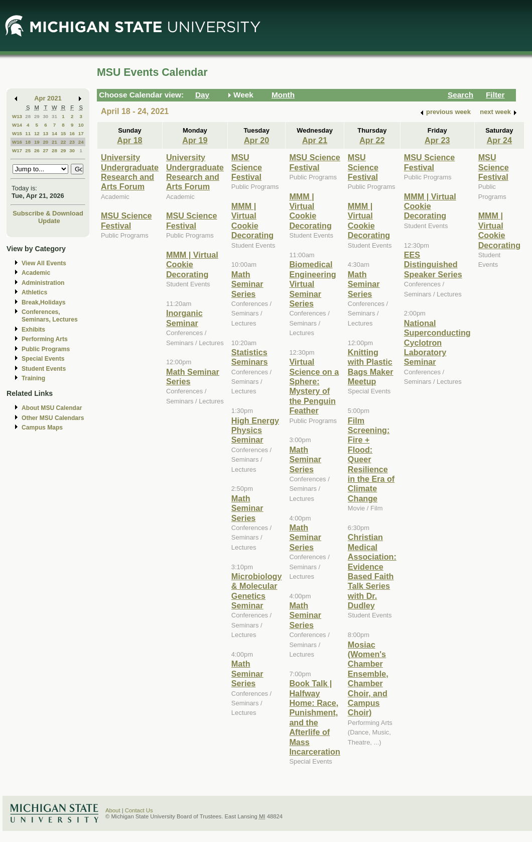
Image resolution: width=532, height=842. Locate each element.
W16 (17, 142)
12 (37, 133)
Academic (36, 272)
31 (54, 116)
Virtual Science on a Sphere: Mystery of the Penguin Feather (314, 386)
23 (72, 142)
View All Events (44, 263)
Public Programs (46, 349)
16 (72, 133)
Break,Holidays (44, 302)
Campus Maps (42, 427)
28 (28, 116)
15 (63, 133)
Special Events (43, 358)
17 (81, 133)
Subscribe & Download (48, 213)
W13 (17, 116)
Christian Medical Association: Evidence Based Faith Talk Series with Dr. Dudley (372, 571)
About (112, 810)
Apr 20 (256, 140)
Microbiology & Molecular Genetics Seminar (256, 591)
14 (54, 133)
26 (37, 150)
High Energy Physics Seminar (255, 430)
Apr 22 (371, 140)
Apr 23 (437, 140)
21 (54, 142)
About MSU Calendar (52, 407)
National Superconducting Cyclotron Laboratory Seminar (437, 343)
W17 (17, 150)
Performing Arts (45, 339)
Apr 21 (314, 140)
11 (28, 133)
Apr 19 (194, 140)
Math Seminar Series (247, 284)
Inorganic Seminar (184, 317)
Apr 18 (129, 140)
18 (28, 142)
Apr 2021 (48, 98)
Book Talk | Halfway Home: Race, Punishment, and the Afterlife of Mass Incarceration (314, 717)
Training (33, 378)
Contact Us (139, 810)
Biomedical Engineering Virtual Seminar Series (312, 284)
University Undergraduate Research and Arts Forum (130, 172)
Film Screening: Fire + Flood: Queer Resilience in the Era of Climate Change (371, 459)
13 (45, 133)
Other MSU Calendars (53, 418)
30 (45, 116)
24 (81, 142)
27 (45, 150)
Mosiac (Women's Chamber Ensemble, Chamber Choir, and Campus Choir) (368, 678)
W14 (17, 125)
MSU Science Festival (126, 220)
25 (28, 150)
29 (37, 116)
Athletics (34, 292)
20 (45, 142)
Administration (43, 282)
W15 (17, 133)
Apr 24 (499, 140)
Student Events (44, 368)
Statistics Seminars (249, 357)
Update (49, 221)
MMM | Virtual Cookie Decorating (192, 264)
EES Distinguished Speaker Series (433, 264)
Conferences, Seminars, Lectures (50, 315)
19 (37, 142)
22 (63, 142)
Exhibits (33, 329)
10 (81, 125)
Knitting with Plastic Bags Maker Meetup (370, 367)
